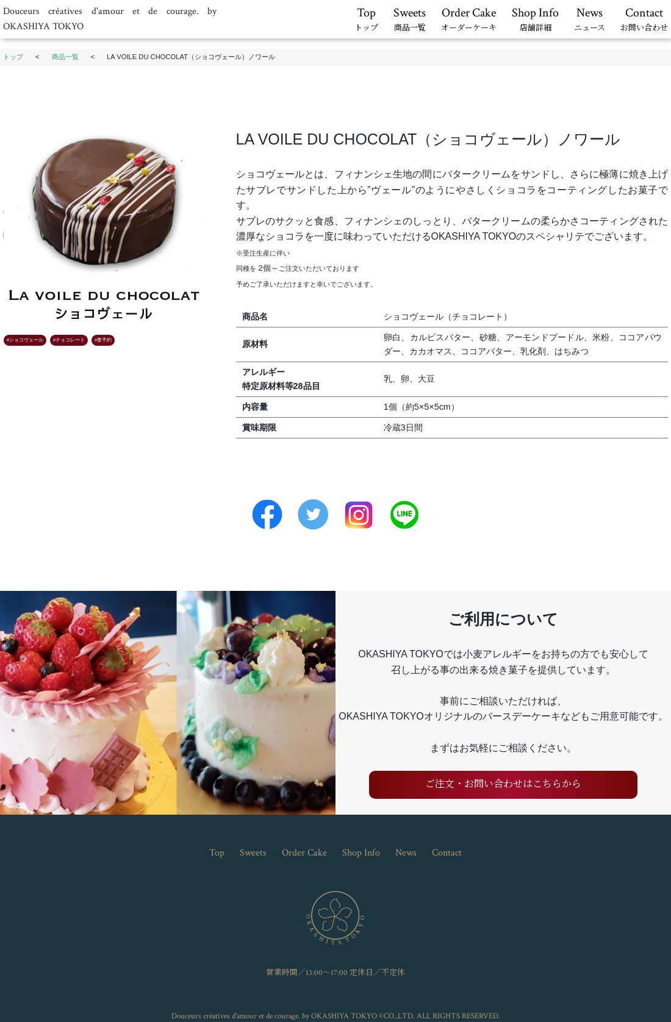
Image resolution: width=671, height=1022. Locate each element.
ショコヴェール (26, 340)
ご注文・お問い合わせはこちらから (503, 784)
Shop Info (535, 20)
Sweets (409, 20)
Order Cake (469, 20)
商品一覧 (65, 56)
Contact (644, 20)
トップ (13, 56)
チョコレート (70, 340)
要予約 (104, 340)
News (589, 20)
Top (366, 20)
